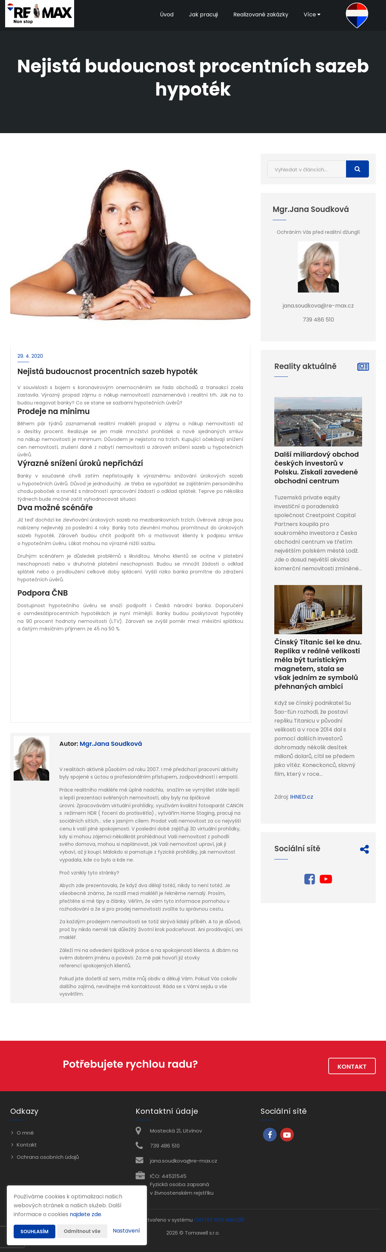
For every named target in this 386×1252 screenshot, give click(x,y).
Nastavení (126, 1231)
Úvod (167, 14)
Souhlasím (34, 1231)
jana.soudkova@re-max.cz (183, 1160)
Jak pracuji (203, 14)
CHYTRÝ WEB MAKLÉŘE (219, 1220)
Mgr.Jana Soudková (111, 743)
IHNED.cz (301, 797)
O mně (25, 1132)
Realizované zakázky (260, 14)
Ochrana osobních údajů (48, 1157)
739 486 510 (165, 1145)
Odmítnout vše (82, 1231)
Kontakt (352, 1066)
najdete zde (85, 1214)
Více (312, 14)
